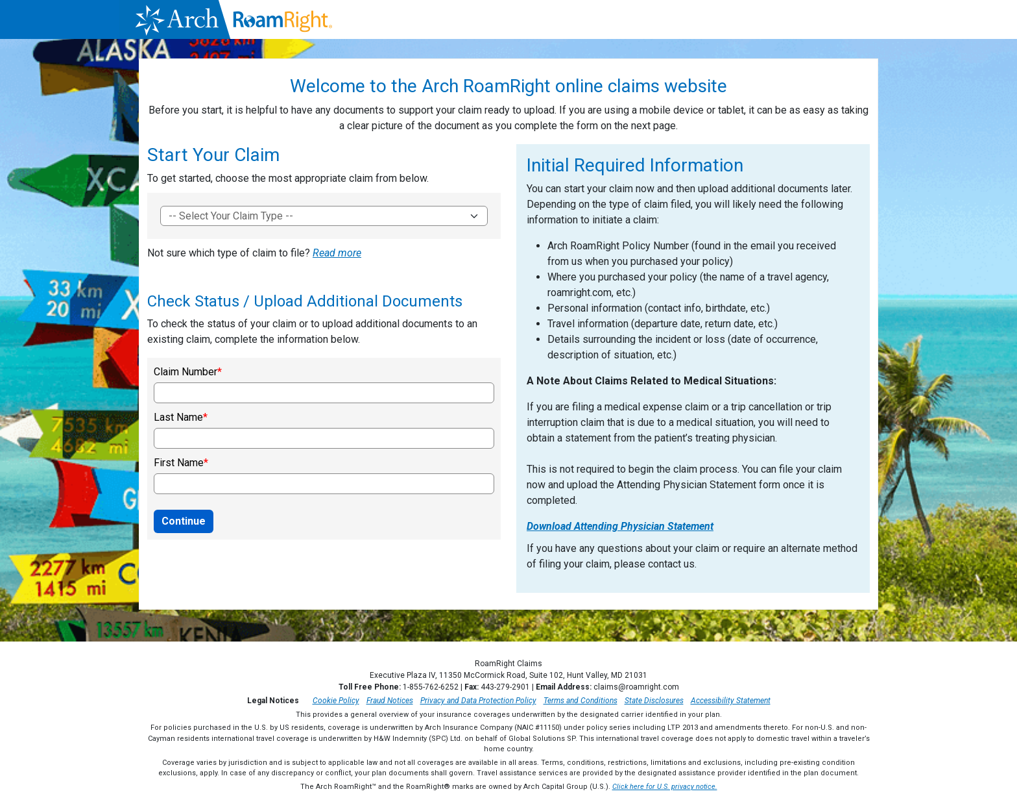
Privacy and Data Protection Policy (478, 700)
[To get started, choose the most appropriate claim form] (324, 216)
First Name (179, 463)
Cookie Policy (336, 700)
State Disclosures (654, 700)
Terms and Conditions (580, 700)
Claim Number (185, 372)
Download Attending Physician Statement (620, 526)
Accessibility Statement (731, 700)
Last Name (178, 417)
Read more (337, 253)
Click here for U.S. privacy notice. (664, 786)
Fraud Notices (389, 700)
